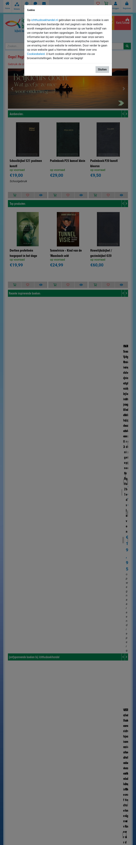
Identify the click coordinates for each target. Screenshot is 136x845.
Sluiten (102, 69)
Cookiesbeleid (36, 54)
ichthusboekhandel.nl (44, 20)
